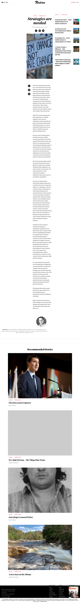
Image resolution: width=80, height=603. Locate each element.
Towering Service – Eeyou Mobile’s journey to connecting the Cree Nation (63, 40)
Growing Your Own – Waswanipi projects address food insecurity (63, 31)
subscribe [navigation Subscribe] (73, 2)
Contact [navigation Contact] (61, 593)
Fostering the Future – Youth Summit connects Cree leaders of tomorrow (63, 21)
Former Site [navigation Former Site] (62, 596)
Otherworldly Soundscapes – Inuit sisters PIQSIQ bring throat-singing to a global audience (63, 62)
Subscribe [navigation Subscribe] (61, 589)
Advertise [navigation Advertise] (61, 591)
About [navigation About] (60, 587)
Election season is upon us (20, 402)
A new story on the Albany (20, 574)
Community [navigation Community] (52, 593)
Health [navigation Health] (51, 596)
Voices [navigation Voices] (50, 591)
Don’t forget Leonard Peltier (21, 517)
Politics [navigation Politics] (51, 589)
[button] (5, 2)
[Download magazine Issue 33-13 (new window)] (73, 593)
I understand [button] (43, 601)
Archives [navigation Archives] (61, 595)
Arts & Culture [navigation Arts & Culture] (52, 595)
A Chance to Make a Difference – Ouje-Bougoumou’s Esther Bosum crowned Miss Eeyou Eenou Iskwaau (63, 50)
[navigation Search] (77, 2)
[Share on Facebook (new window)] (36, 31)
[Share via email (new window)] (43, 31)
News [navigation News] (50, 587)
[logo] (40, 3)
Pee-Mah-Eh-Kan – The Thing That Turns (27, 460)
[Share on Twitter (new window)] (39, 31)
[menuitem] (73, 2)
